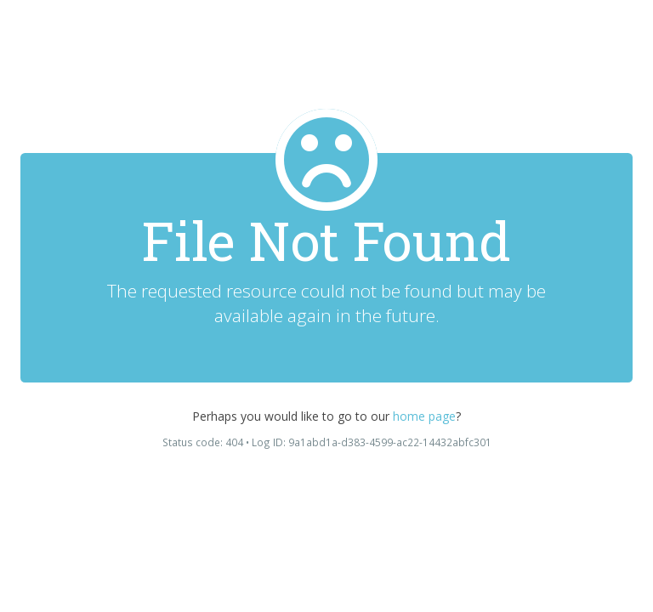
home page (424, 416)
